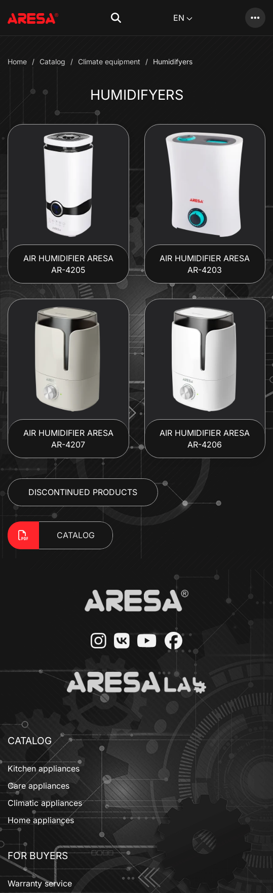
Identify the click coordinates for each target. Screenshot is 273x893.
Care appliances (38, 786)
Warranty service (40, 883)
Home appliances (41, 820)
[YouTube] (143, 642)
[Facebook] (169, 642)
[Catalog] (255, 18)
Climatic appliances (45, 803)
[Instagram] (94, 642)
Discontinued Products (82, 492)
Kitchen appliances (44, 768)
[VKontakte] (118, 642)
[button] (116, 18)
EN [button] (182, 18)
